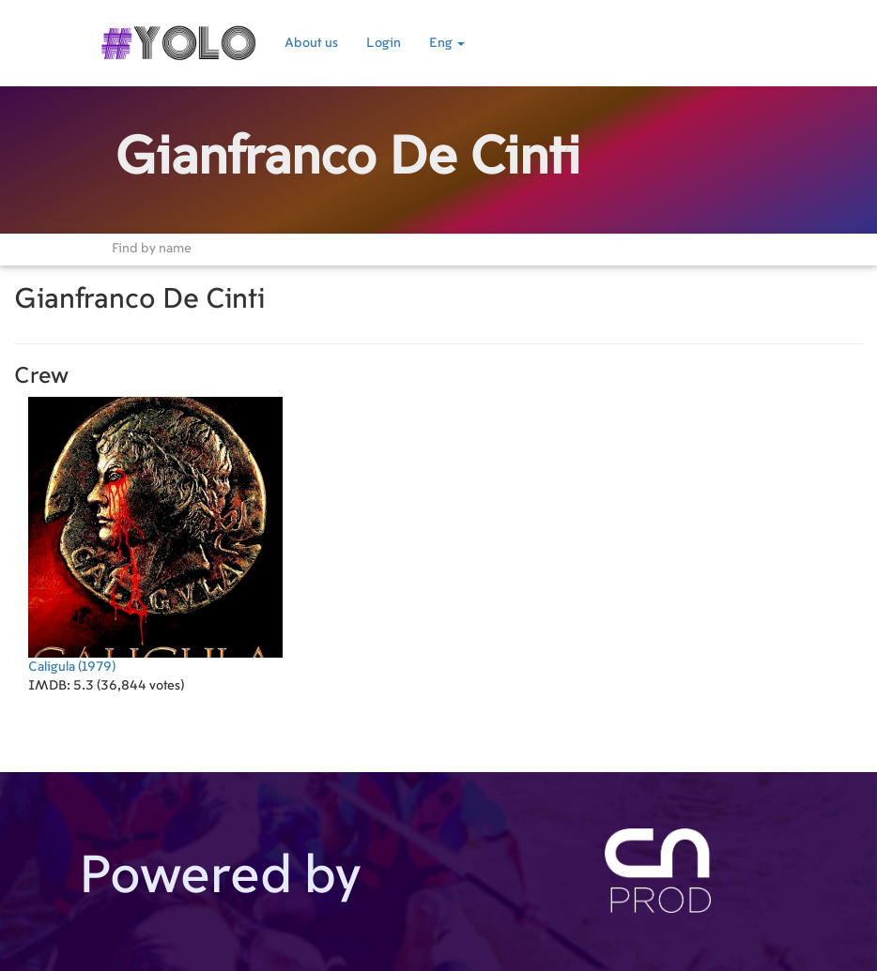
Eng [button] (447, 43)
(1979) (155, 535)
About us (311, 43)
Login (383, 43)
